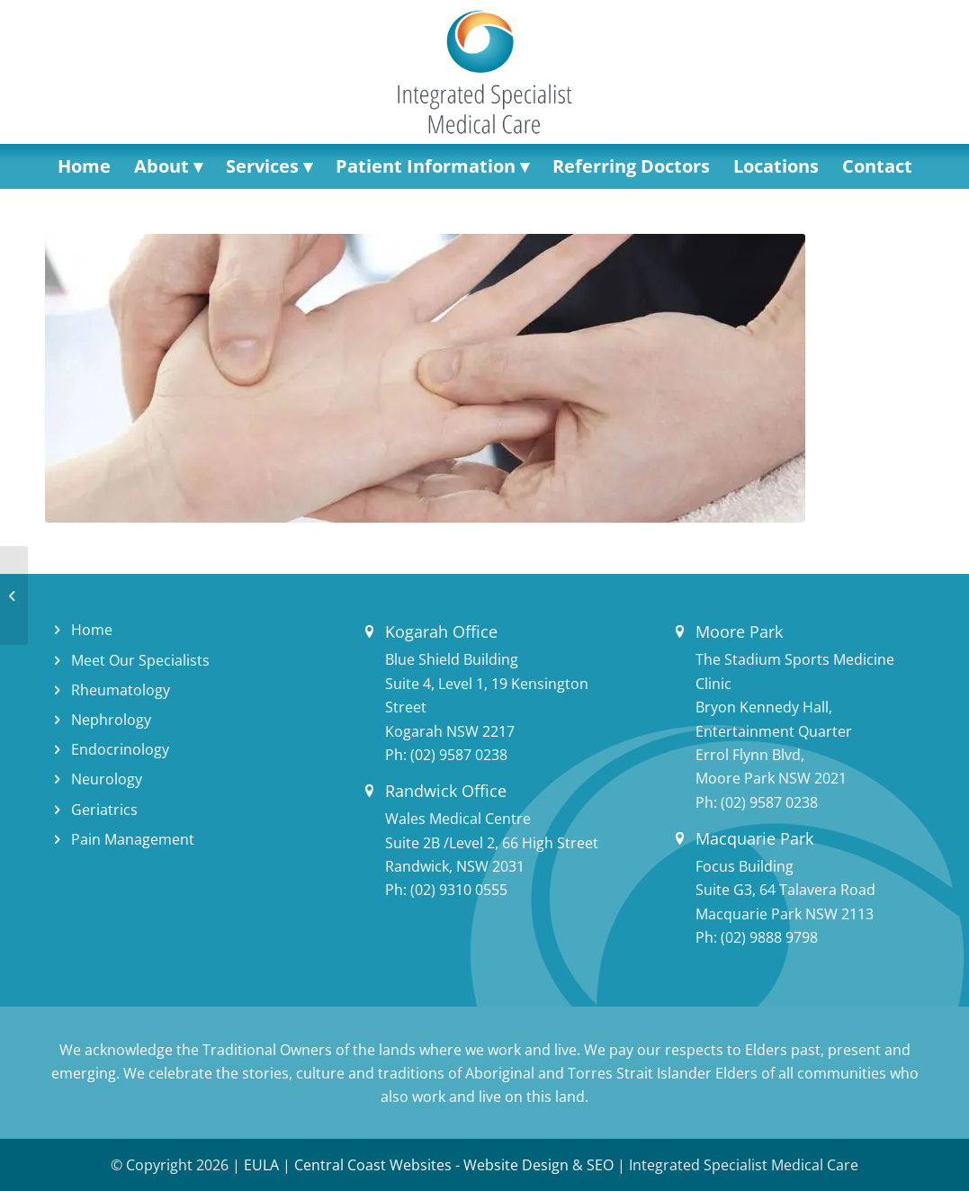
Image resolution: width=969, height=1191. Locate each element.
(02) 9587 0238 (458, 755)
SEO (600, 1165)
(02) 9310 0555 (458, 890)
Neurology (106, 779)
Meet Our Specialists (140, 660)
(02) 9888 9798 (769, 937)
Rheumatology (120, 690)
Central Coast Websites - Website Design (431, 1165)
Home (91, 630)
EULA (261, 1165)
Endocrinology (120, 749)
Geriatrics (104, 809)
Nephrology (111, 720)
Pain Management (132, 839)
